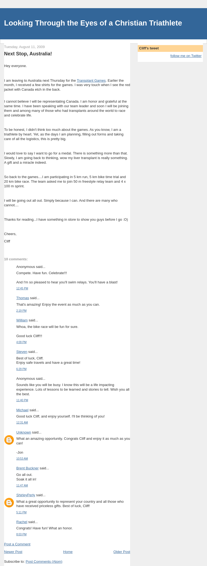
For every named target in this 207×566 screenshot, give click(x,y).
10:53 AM (22, 458)
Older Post (122, 552)
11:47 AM (22, 485)
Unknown (23, 432)
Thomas (22, 298)
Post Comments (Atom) (44, 561)
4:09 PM (21, 342)
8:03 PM (21, 534)
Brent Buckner (27, 468)
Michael (22, 410)
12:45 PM (22, 288)
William (22, 320)
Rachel (21, 522)
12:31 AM (22, 422)
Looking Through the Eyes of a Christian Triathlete (93, 23)
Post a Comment (17, 544)
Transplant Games (91, 80)
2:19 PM (21, 310)
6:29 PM (21, 369)
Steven (21, 352)
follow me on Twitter (186, 56)
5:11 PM (21, 512)
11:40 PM (22, 400)
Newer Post (13, 552)
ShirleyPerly (25, 495)
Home (68, 552)
